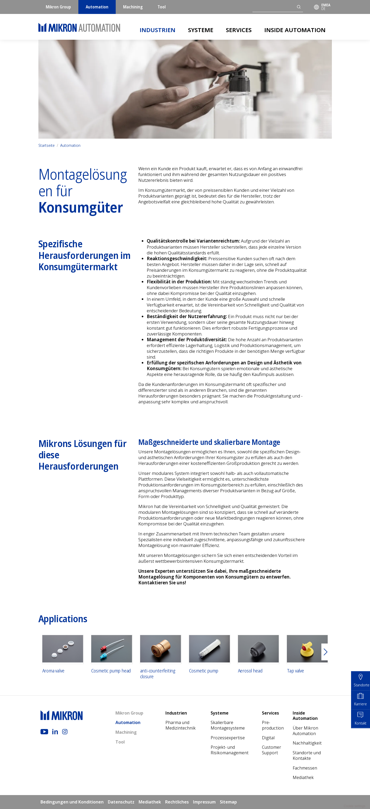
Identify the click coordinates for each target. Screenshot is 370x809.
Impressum (204, 802)
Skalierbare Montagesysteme (228, 725)
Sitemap (228, 802)
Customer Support (271, 750)
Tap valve (295, 671)
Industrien (157, 30)
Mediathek (303, 777)
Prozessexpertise (228, 738)
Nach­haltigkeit (307, 743)
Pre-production (273, 725)
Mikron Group (58, 7)
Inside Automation (295, 30)
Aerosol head (250, 671)
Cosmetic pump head (111, 671)
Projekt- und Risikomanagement (230, 750)
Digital (268, 738)
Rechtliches (177, 802)
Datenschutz (121, 802)
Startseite (46, 145)
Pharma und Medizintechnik (180, 725)
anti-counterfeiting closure (157, 673)
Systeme (200, 30)
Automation (97, 7)
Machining (133, 7)
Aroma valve (53, 671)
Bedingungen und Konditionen (72, 802)
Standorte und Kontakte (307, 755)
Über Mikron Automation (305, 730)
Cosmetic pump (204, 671)
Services (239, 30)
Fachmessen (305, 768)
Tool (162, 7)
